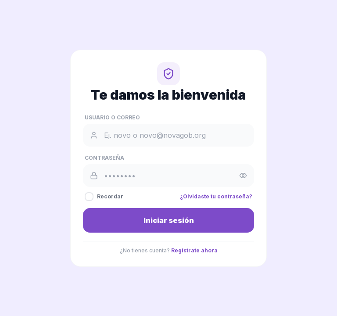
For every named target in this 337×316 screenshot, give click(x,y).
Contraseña (104, 157)
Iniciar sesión (168, 220)
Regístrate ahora (194, 250)
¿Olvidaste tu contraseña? (216, 196)
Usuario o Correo (112, 117)
